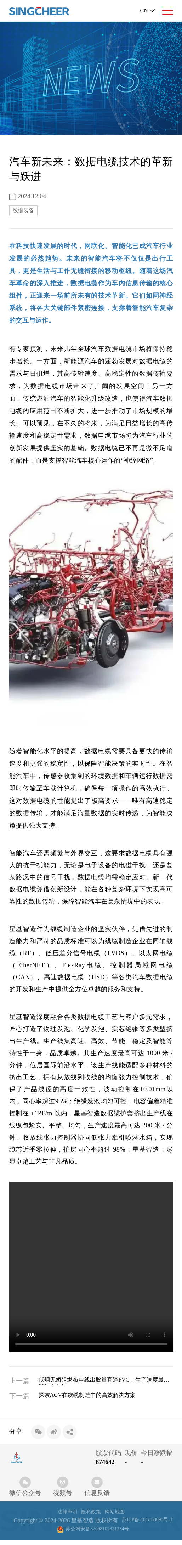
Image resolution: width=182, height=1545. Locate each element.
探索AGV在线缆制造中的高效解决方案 (98, 1398)
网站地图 (117, 1514)
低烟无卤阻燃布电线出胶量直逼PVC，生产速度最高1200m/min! (106, 1383)
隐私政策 (91, 1514)
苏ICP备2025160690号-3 (49, 1533)
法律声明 (64, 1514)
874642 (105, 1464)
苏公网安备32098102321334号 (125, 1534)
